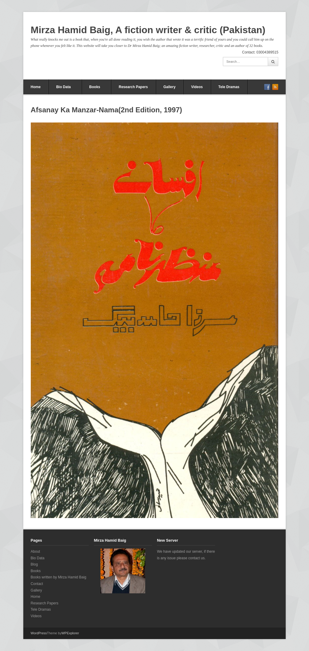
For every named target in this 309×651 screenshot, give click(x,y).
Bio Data (63, 87)
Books (94, 87)
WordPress (39, 633)
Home (36, 87)
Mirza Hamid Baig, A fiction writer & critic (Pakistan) (148, 29)
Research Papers (133, 87)
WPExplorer (70, 633)
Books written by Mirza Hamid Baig (58, 577)
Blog (34, 564)
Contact (37, 584)
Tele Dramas (228, 87)
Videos (197, 87)
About (35, 551)
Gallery (169, 87)
